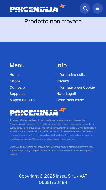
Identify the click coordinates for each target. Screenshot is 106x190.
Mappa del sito (22, 100)
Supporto (17, 93)
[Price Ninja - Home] (53, 111)
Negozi (15, 81)
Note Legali (66, 93)
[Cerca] (86, 8)
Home (15, 74)
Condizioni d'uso (70, 100)
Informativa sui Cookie (75, 87)
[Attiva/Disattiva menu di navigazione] (97, 8)
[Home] (38, 8)
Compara (17, 87)
